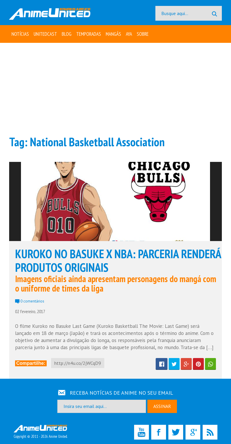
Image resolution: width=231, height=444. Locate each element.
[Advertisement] (115, 88)
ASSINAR (162, 406)
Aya (129, 34)
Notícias (20, 34)
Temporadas (88, 34)
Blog (66, 34)
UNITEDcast (45, 34)
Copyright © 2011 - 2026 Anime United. (40, 432)
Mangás (113, 34)
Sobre (143, 34)
